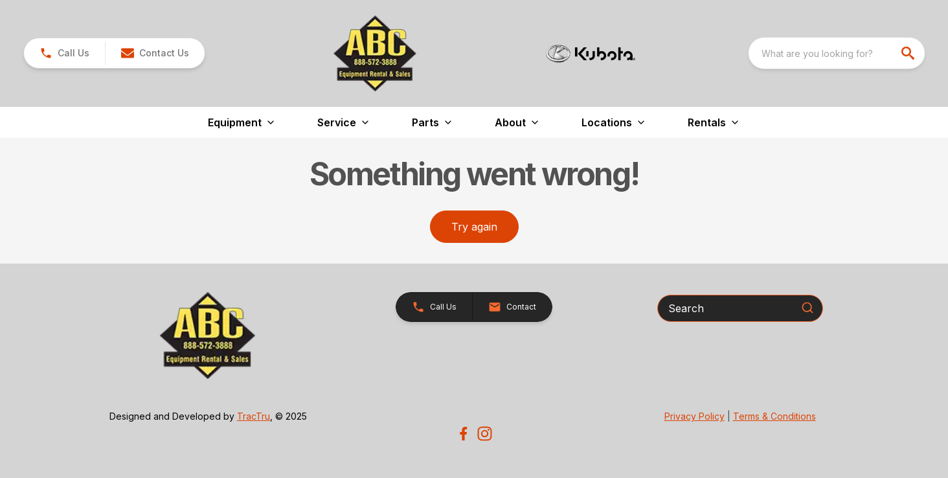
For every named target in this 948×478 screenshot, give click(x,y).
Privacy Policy (694, 416)
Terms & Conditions (774, 416)
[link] (64, 53)
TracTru (253, 416)
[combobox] (837, 53)
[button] (155, 53)
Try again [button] (474, 226)
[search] (909, 53)
